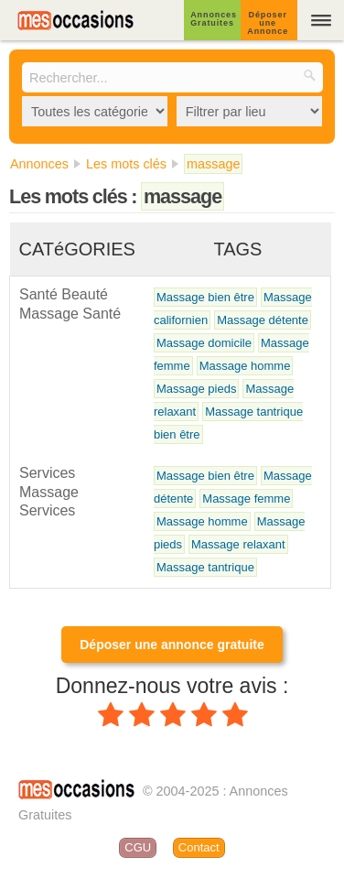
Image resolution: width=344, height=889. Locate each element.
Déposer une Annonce (267, 23)
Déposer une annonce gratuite (171, 644)
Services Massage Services (49, 491)
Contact (199, 847)
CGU (137, 847)
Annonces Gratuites (213, 18)
